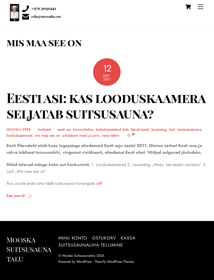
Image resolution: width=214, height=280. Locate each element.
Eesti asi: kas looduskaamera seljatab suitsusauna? (105, 105)
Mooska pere (18, 129)
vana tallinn (111, 135)
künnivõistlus (83, 129)
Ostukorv (104, 238)
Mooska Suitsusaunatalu (78, 255)
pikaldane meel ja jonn (81, 135)
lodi (172, 129)
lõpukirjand (140, 129)
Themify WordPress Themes (114, 261)
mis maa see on (47, 135)
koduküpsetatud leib (112, 129)
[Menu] (201, 7)
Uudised (44, 129)
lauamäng (159, 129)
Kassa (128, 238)
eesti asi (64, 129)
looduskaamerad (19, 135)
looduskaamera (189, 129)
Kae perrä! (15, 195)
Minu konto (72, 238)
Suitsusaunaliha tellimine (90, 245)
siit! (99, 183)
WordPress (84, 261)
